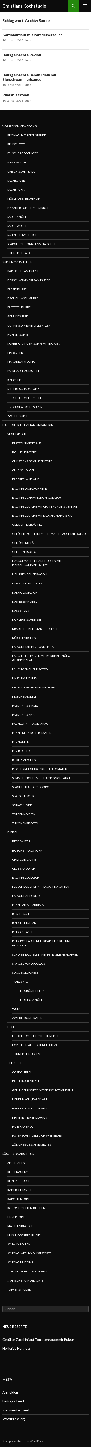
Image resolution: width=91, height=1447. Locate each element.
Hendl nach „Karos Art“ (30, 1099)
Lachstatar (16, 189)
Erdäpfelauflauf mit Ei (30, 488)
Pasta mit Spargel (25, 705)
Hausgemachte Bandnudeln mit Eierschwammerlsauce (29, 77)
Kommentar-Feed (15, 1410)
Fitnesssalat (16, 162)
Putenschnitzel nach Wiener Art (37, 1135)
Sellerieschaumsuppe (23, 389)
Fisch (11, 1027)
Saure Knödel (17, 217)
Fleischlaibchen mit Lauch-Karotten (40, 886)
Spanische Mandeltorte (25, 1280)
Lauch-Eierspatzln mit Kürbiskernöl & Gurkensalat (41, 658)
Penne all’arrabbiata (28, 905)
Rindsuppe (15, 380)
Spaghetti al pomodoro (30, 787)
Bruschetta (16, 144)
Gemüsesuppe (17, 316)
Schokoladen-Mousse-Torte (29, 1253)
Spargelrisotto (24, 796)
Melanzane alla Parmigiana (33, 687)
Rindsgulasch (22, 932)
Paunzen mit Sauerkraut (31, 723)
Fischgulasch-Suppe (22, 298)
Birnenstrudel (18, 1181)
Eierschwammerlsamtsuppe (28, 280)
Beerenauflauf (19, 1172)
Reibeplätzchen (24, 760)
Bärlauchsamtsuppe (23, 271)
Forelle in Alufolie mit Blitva (34, 1045)
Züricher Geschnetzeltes (31, 1144)
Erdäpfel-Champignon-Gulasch (36, 497)
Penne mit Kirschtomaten (31, 733)
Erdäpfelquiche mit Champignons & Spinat (44, 506)
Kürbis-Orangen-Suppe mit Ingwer (33, 343)
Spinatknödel (22, 805)
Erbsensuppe (17, 289)
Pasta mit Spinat (24, 714)
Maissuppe (15, 352)
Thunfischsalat (19, 253)
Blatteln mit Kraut (26, 443)
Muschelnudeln (24, 696)
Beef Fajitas (21, 841)
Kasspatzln (20, 610)
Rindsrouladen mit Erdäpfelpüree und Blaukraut (41, 943)
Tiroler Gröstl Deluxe (29, 990)
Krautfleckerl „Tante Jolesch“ (36, 628)
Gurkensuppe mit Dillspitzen (29, 325)
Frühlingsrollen (25, 1081)
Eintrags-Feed (13, 1401)
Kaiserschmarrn (20, 1190)
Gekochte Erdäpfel (27, 524)
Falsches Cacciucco (22, 153)
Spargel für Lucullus (28, 963)
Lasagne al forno (26, 896)
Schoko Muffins (20, 1262)
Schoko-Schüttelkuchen (27, 1271)
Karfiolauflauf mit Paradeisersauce (32, 35)
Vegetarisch (16, 434)
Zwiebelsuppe (17, 416)
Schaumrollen (19, 1244)
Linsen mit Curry (24, 678)
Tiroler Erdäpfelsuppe (24, 398)
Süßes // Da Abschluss (18, 1153)
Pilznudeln (20, 742)
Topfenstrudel (19, 1289)
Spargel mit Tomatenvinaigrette (32, 244)
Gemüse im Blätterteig (29, 543)
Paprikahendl (22, 1126)
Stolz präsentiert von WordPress (23, 1441)
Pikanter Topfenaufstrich (27, 208)
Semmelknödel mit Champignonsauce (41, 778)
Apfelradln (16, 1163)
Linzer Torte (16, 1217)
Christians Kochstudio (24, 6)
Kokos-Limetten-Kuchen (26, 1208)
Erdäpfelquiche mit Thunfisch (35, 1036)
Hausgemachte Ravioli (21, 55)
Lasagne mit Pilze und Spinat (33, 647)
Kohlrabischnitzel (26, 619)
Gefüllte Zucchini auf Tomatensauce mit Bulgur (50, 534)
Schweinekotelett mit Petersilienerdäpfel (45, 954)
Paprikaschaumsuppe (23, 371)
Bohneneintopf (24, 452)
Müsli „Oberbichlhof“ (24, 198)
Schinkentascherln (22, 235)
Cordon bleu (22, 1072)
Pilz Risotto (21, 751)
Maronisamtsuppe (21, 361)
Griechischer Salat (21, 171)
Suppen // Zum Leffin (17, 262)
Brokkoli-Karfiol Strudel (27, 135)
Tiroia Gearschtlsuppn (24, 407)
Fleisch (12, 832)
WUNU (17, 1009)
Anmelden (10, 1392)
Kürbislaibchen (24, 638)
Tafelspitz (20, 981)
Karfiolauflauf (24, 592)
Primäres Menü (85, 6)
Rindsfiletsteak (15, 95)
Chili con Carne (24, 859)
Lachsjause (16, 180)
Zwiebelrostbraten (27, 1018)
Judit (28, 40)
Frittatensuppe (19, 307)
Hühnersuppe (17, 334)
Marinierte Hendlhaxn (29, 1117)
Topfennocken (24, 814)
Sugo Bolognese (25, 972)
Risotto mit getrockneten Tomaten (39, 769)
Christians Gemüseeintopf (32, 461)
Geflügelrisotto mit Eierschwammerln (42, 1090)
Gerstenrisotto (24, 552)
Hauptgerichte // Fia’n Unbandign (27, 425)
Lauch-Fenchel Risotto (30, 669)
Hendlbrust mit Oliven (29, 1108)
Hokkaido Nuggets (27, 583)
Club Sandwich (23, 470)
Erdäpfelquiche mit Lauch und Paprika (42, 515)
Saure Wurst (17, 226)
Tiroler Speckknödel (28, 1000)
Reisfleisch (20, 914)
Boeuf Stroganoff (27, 850)
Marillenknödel (20, 1226)
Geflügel (14, 1063)
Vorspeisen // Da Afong (19, 126)
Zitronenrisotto (25, 823)
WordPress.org (13, 1419)
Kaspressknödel (24, 601)
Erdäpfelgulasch (25, 877)
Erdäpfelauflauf (25, 479)
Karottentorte (19, 1199)
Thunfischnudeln (26, 1054)
